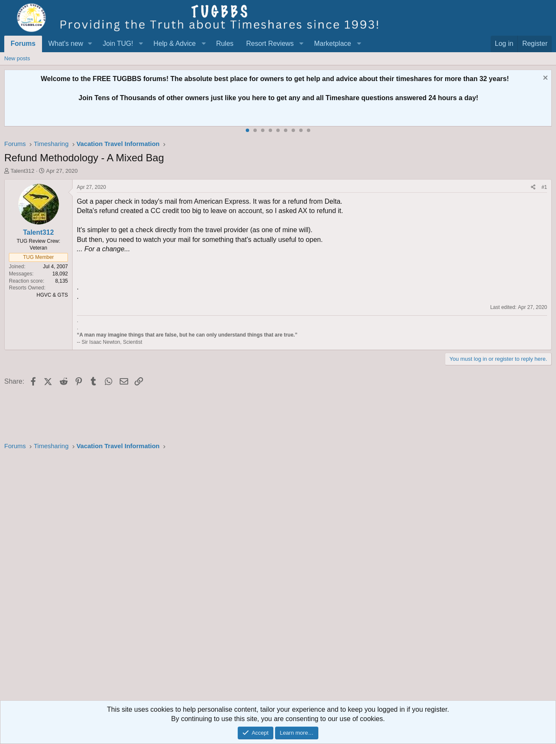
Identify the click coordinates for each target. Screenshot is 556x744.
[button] (90, 44)
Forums (23, 43)
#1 (544, 187)
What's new (65, 43)
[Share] (533, 187)
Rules (224, 43)
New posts (17, 58)
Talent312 (22, 171)
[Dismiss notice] (544, 78)
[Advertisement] (259, 578)
